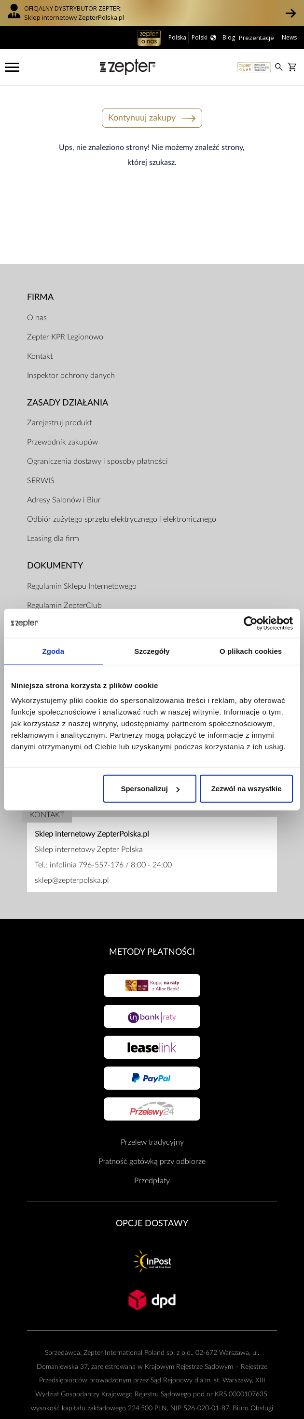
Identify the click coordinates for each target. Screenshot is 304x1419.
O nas (37, 318)
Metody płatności (152, 952)
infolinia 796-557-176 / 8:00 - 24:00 (111, 865)
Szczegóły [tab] (151, 651)
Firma (40, 297)
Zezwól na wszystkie (246, 788)
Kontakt (40, 356)
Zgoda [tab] (53, 651)
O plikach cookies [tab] (251, 651)
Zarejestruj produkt (59, 423)
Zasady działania (67, 403)
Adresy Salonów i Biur (64, 500)
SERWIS (41, 481)
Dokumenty (55, 566)
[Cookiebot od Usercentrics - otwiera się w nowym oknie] (250, 623)
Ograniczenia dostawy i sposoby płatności (97, 461)
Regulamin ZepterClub (64, 605)
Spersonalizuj (150, 788)
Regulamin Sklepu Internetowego (82, 586)
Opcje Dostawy (152, 1223)
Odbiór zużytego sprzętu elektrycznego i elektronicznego (121, 519)
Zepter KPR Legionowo (65, 337)
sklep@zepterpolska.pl (72, 880)
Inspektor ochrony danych (71, 375)
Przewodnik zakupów (62, 442)
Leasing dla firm (53, 538)
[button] (290, 13)
